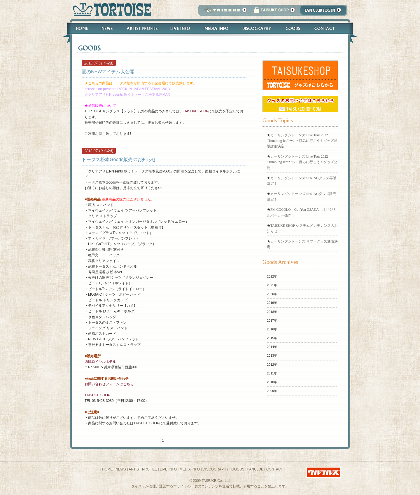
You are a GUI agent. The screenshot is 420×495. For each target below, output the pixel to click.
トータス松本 (110, 9)
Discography (257, 28)
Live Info (180, 28)
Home (79, 28)
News (107, 28)
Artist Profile (141, 28)
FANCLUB (255, 469)
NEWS (121, 469)
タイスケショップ (274, 12)
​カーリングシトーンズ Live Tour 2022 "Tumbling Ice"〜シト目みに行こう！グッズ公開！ (302, 162)
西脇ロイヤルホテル (100, 362)
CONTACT (274, 469)
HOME (107, 469)
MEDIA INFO (190, 469)
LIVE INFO (168, 469)
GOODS (237, 469)
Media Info (216, 28)
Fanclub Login (325, 12)
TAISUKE (224, 12)
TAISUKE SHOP (196, 111)
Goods (293, 28)
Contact (327, 28)
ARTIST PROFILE (143, 469)
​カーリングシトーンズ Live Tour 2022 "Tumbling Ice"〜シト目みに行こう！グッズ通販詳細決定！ (302, 140)
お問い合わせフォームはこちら (109, 384)
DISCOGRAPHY (215, 469)
